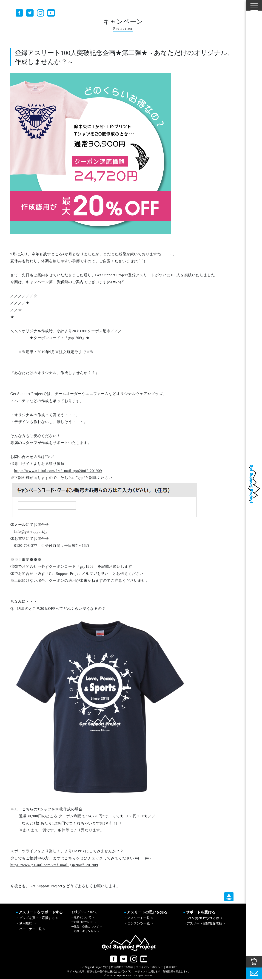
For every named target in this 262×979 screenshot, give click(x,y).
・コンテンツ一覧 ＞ (139, 923)
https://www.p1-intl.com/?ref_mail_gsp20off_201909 (58, 471)
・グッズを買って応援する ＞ (37, 918)
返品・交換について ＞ (86, 926)
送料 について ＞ (83, 917)
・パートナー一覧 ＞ (31, 929)
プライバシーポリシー (149, 967)
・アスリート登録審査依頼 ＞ (204, 923)
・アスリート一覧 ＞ (139, 918)
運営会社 (171, 967)
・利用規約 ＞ (26, 923)
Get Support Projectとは (94, 967)
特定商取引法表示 (122, 967)
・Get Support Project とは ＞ (203, 918)
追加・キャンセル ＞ (85, 931)
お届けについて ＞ (84, 922)
